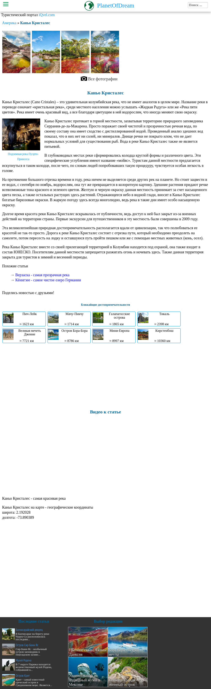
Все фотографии (103, 79)
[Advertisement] (104, 376)
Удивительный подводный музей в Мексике (84, 680)
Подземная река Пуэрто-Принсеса (23, 156)
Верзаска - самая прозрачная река (42, 275)
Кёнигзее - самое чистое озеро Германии (48, 280)
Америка (9, 23)
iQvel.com (47, 15)
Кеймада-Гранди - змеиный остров (123, 682)
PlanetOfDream (115, 5)
